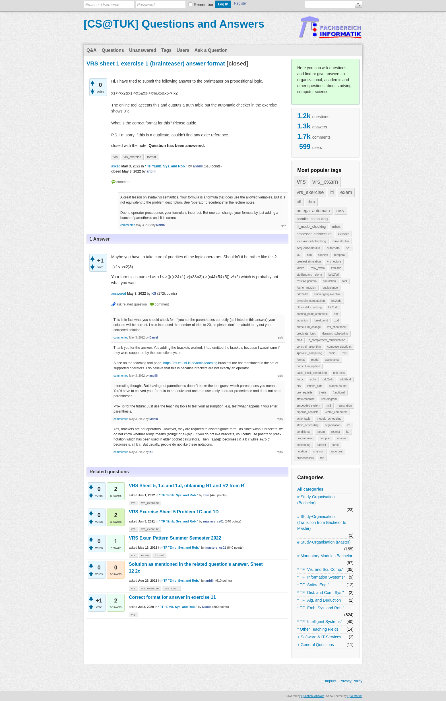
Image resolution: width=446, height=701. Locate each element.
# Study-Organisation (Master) (324, 542)
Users (183, 50)
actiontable (303, 418)
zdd (336, 320)
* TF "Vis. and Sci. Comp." (320, 569)
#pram (321, 431)
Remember (203, 5)
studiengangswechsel (327, 294)
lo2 (298, 255)
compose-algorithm (339, 346)
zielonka (343, 234)
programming (305, 438)
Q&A (91, 50)
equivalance (330, 287)
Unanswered (142, 50)
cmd (299, 340)
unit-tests (339, 372)
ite (348, 431)
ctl (299, 201)
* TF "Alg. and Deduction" (319, 600)
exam (346, 192)
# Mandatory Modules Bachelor (324, 556)
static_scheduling (308, 425)
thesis (322, 392)
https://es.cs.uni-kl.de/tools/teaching (190, 363)
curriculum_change (309, 327)
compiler (325, 438)
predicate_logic (306, 333)
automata (333, 248)
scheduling (303, 444)
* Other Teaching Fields (317, 629)
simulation (329, 281)
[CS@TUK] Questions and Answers (174, 24)
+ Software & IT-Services (319, 637)
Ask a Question (211, 50)
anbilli (209, 580)
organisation (332, 425)
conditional (303, 431)
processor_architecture (314, 234)
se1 (348, 248)
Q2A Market (354, 696)
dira (311, 201)
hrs (299, 386)
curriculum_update (308, 366)
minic (332, 353)
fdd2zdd (336, 300)
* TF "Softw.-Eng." (313, 585)
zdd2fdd (336, 268)
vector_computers (336, 412)
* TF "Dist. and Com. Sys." (320, 592)
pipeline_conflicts (307, 412)
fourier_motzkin (306, 287)
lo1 (349, 425)
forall (336, 444)
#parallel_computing (309, 353)
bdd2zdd (302, 294)
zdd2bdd (345, 379)
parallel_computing (312, 219)
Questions (113, 50)
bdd (309, 255)
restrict (335, 431)
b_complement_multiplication (327, 340)
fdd (322, 458)
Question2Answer (312, 696)
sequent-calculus (308, 248)
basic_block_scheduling (312, 372)
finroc (300, 379)
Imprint (330, 681)
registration (345, 405)
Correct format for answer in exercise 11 (172, 597)
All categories (310, 489)
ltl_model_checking (311, 227)
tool (344, 281)
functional (339, 392)
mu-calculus (341, 241)
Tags (166, 50)
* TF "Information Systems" (321, 577)
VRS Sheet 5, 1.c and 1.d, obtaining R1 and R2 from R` (187, 485)
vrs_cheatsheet (336, 327)
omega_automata (313, 210)
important (337, 451)
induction (302, 320)
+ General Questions (315, 644)
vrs (301, 181)
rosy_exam (318, 268)
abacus (341, 438)
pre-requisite (305, 392)
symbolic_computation (311, 300)
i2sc (344, 353)
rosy (340, 210)
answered (118, 294)
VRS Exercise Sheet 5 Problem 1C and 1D (174, 511)
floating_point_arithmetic (312, 313)
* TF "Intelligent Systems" (319, 621)
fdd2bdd (333, 307)
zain (206, 495)
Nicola (206, 606)
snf (336, 313)
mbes (336, 227)
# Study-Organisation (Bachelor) (316, 500)
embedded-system (308, 405)
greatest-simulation (309, 261)
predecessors (305, 458)
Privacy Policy (350, 681)
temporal (339, 255)
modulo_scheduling (329, 418)
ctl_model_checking (309, 307)
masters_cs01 (213, 521)
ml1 (329, 405)
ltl (332, 192)
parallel (321, 444)
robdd (315, 359)
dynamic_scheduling (335, 333)
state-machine (306, 399)
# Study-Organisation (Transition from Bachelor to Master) (321, 522)
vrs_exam (325, 181)
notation (302, 451)
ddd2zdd (328, 379)
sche (313, 379)
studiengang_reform (309, 274)
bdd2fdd (334, 274)
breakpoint (321, 320)
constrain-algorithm (309, 346)
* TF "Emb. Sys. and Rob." (320, 608)
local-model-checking (311, 241)
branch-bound (337, 386)
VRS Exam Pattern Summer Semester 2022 (175, 538)
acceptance (332, 359)
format (301, 359)
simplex (323, 255)
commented (127, 225)
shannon (318, 451)
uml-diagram (329, 399)
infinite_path (315, 386)
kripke (300, 268)
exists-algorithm (307, 281)
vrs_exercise (310, 192)
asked (115, 166)
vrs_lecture (334, 261)
